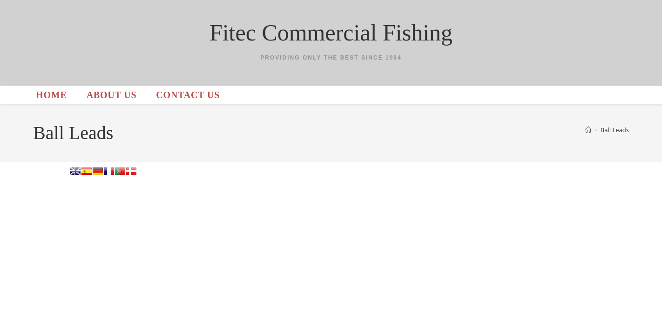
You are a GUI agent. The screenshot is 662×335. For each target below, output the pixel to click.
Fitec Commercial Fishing (331, 33)
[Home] (588, 130)
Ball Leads (615, 130)
